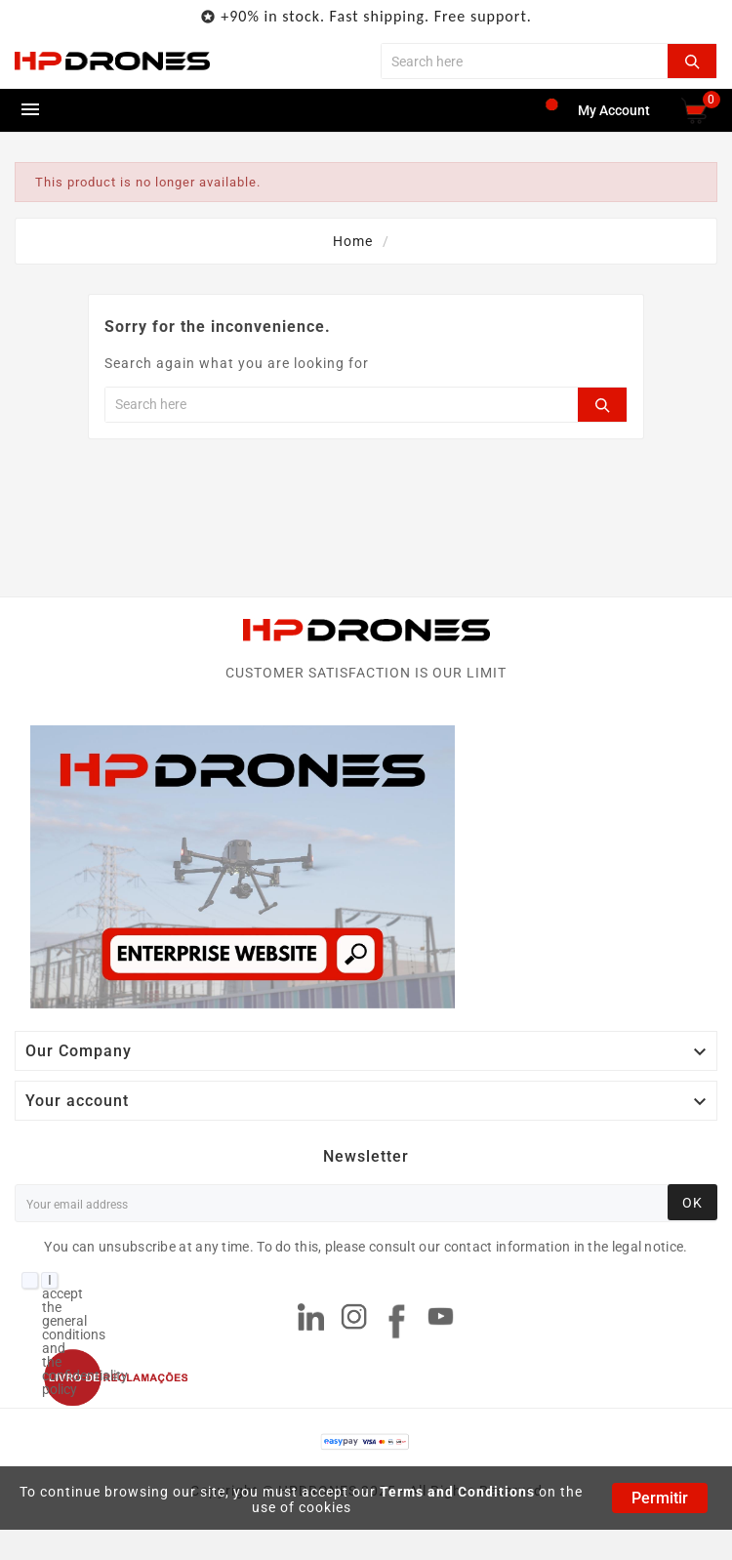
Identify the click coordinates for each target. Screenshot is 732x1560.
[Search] (525, 61)
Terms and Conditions (457, 1491)
